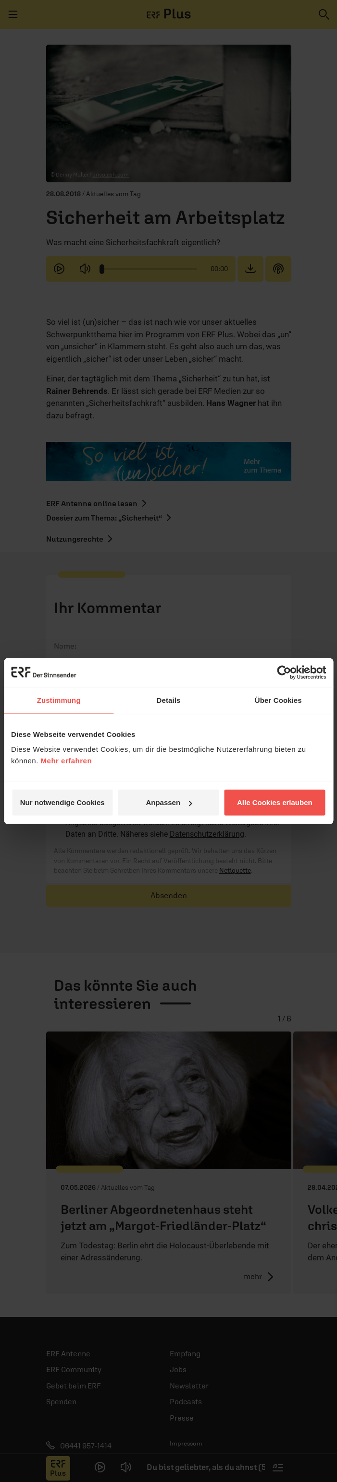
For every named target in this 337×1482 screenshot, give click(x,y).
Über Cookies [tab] (278, 700)
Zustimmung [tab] (59, 700)
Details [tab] (169, 700)
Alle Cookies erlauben (274, 802)
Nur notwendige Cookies (62, 802)
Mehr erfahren (66, 761)
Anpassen (169, 802)
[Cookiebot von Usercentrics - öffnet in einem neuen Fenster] (284, 672)
